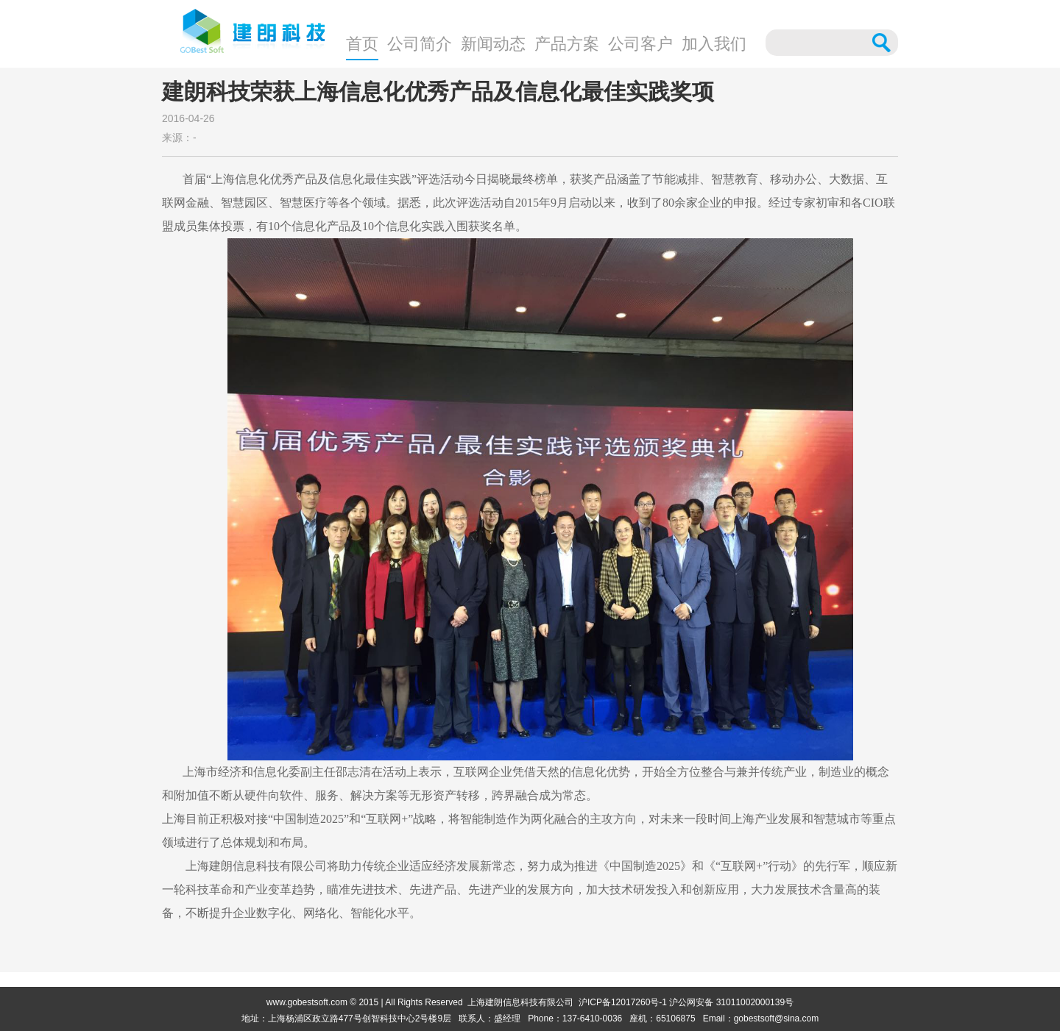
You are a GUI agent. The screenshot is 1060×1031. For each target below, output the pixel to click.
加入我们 (714, 44)
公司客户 (640, 44)
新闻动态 (493, 44)
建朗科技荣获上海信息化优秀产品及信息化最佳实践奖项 (438, 91)
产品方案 (566, 44)
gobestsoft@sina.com (776, 1018)
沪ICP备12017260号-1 (623, 1002)
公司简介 (419, 44)
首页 (362, 44)
